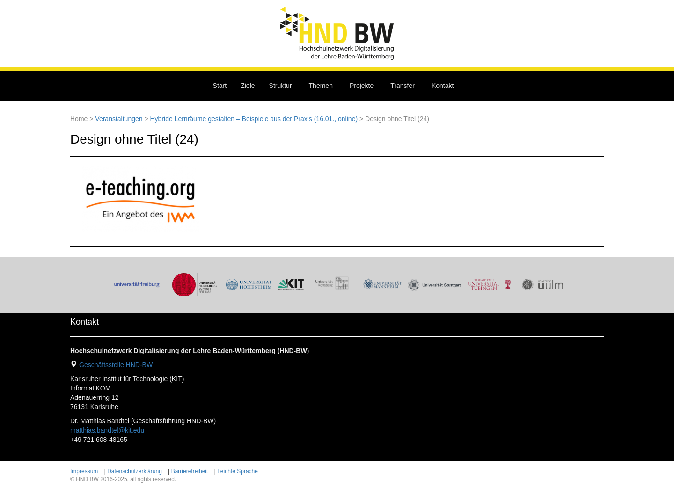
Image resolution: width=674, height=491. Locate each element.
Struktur (280, 85)
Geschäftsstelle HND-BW (116, 364)
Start (220, 85)
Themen (321, 85)
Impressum (84, 471)
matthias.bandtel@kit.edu (107, 430)
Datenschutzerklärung (134, 471)
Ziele (248, 85)
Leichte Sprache (237, 471)
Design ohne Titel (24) (134, 139)
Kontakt (443, 85)
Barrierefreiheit (189, 471)
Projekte (362, 85)
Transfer (402, 85)
